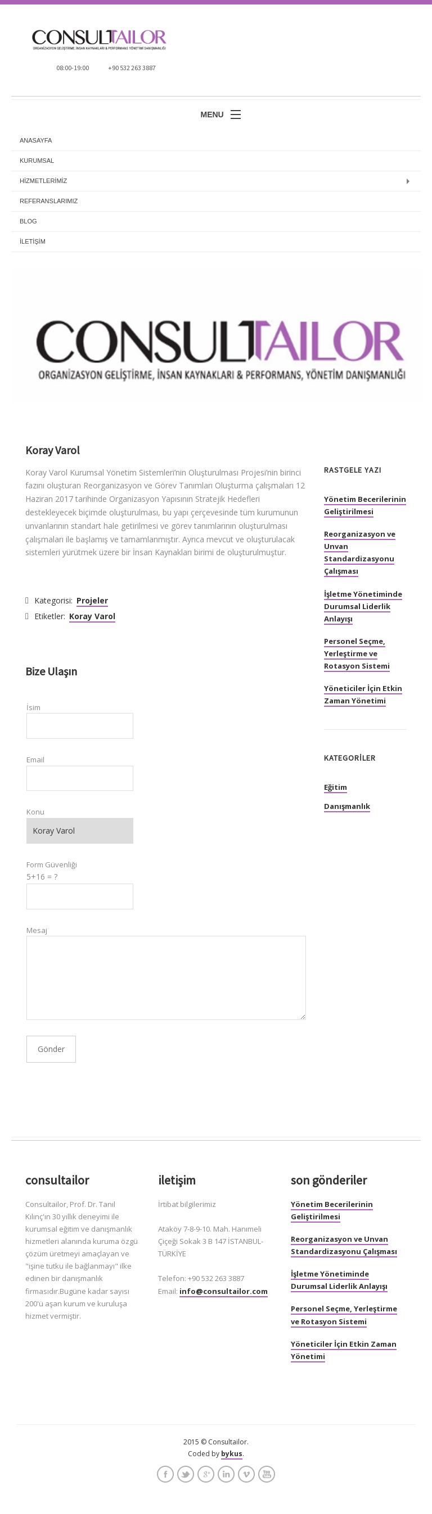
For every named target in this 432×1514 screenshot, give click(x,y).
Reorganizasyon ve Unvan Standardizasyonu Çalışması (359, 552)
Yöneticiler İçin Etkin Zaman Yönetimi (363, 694)
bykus (231, 1453)
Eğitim (335, 787)
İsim (33, 707)
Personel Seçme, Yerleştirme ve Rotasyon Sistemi (357, 653)
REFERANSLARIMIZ (49, 201)
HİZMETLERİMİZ (43, 180)
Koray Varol (92, 616)
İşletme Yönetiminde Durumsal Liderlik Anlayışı (363, 606)
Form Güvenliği (51, 864)
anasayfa (36, 140)
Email (35, 759)
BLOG (28, 221)
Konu (35, 812)
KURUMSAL (37, 160)
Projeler (92, 600)
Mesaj (36, 930)
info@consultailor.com (223, 1291)
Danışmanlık (347, 806)
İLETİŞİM (33, 241)
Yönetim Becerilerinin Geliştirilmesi (365, 505)
